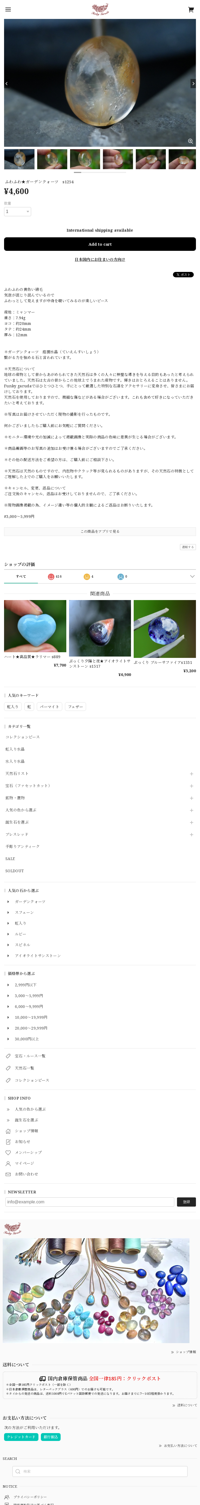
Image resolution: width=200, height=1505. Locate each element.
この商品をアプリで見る (100, 531)
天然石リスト (17, 773)
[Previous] (6, 83)
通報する (188, 547)
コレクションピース (22, 737)
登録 (186, 1201)
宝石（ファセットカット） (28, 786)
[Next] (193, 83)
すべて (21, 576)
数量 (7, 203)
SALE (10, 859)
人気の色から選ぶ (21, 810)
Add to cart (100, 244)
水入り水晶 (15, 761)
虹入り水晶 (15, 749)
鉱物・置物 (15, 798)
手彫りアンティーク (22, 846)
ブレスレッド (16, 834)
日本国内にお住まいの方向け (100, 259)
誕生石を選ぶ (17, 822)
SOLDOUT (14, 871)
